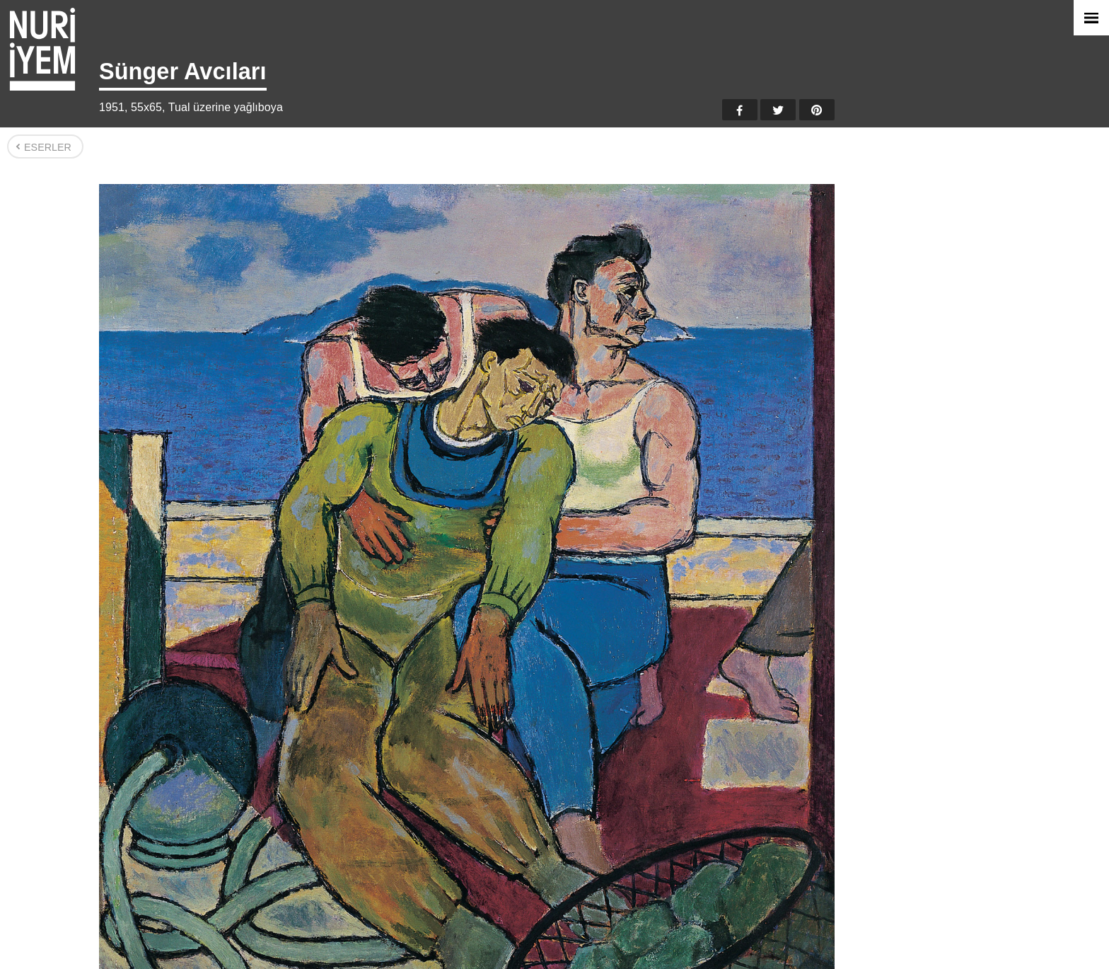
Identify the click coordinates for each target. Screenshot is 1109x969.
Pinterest (817, 109)
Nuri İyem (42, 49)
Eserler (47, 147)
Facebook (739, 109)
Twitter (778, 109)
